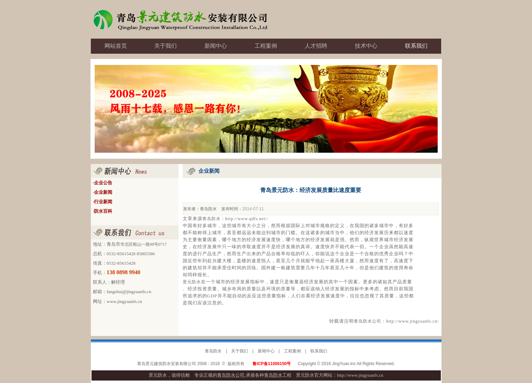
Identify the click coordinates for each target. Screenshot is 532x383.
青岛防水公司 (367, 321)
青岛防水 (208, 208)
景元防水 (192, 281)
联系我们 (318, 351)
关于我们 (239, 351)
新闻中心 (266, 351)
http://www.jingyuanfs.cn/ (412, 321)
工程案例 (292, 351)
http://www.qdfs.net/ (246, 218)
